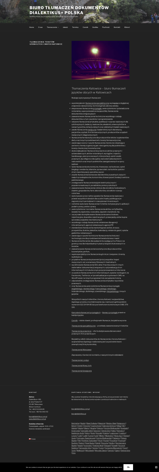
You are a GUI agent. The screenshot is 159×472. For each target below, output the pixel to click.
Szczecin (122, 445)
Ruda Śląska (89, 443)
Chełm (80, 426)
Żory (74, 453)
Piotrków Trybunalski (89, 441)
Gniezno (100, 428)
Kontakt (117, 27)
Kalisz (114, 431)
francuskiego (101, 289)
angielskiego (77, 289)
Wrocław (98, 450)
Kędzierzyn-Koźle (77, 433)
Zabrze (104, 450)
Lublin (85, 436)
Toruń (125, 448)
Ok (128, 467)
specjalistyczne (102, 103)
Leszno (74, 436)
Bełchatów (75, 423)
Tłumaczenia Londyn (80, 360)
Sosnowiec (88, 445)
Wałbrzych (80, 450)
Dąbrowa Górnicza (109, 426)
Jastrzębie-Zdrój (87, 431)
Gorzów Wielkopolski (112, 428)
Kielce (87, 433)
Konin (93, 433)
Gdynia (80, 428)
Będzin (83, 423)
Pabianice (116, 438)
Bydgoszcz (121, 423)
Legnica (122, 433)
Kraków (106, 433)
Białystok (101, 423)
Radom (81, 443)
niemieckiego (89, 289)
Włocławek (89, 450)
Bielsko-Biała (111, 423)
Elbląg (119, 426)
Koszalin (99, 433)
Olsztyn (126, 436)
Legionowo (114, 433)
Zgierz (117, 450)
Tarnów (95, 448)
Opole (73, 438)
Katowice (120, 431)
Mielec (101, 436)
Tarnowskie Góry (85, 448)
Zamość (111, 450)
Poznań (106, 441)
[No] (156, 467)
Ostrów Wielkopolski (104, 438)
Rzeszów (104, 443)
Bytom (73, 426)
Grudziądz (124, 428)
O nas (40, 27)
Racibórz (74, 443)
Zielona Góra (125, 450)
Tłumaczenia (53, 27)
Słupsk (80, 445)
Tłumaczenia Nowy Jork (82, 366)
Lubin (80, 436)
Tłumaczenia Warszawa (81, 350)
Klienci (127, 27)
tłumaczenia (91, 103)
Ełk (123, 426)
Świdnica (74, 448)
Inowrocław (75, 431)
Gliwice (86, 428)
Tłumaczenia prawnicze (81, 331)
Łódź (96, 436)
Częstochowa (96, 426)
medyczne (92, 130)
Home (31, 27)
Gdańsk (74, 428)
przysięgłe (97, 108)
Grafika (95, 27)
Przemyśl (121, 441)
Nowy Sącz (118, 436)
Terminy (75, 27)
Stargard (107, 445)
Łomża (91, 436)
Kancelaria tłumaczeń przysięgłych (86, 313)
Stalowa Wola (98, 445)
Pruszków (113, 441)
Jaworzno (97, 431)
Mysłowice (109, 436)
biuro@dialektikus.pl (78, 414)
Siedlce (112, 443)
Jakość (65, 27)
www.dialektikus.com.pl (37, 419)
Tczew (101, 448)
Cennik (85, 27)
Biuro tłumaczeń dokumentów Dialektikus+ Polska (69, 10)
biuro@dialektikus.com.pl (38, 416)
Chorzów (86, 426)
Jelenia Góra (106, 431)
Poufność (106, 27)
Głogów (93, 428)
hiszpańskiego (113, 291)
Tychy (73, 450)
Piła (79, 441)
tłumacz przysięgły (109, 313)
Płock (100, 441)
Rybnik (97, 443)
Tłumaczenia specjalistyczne (84, 326)
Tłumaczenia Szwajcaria (82, 371)
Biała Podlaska (92, 423)
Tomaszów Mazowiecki (113, 448)
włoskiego (111, 289)
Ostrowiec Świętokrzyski (86, 438)
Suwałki (114, 445)
